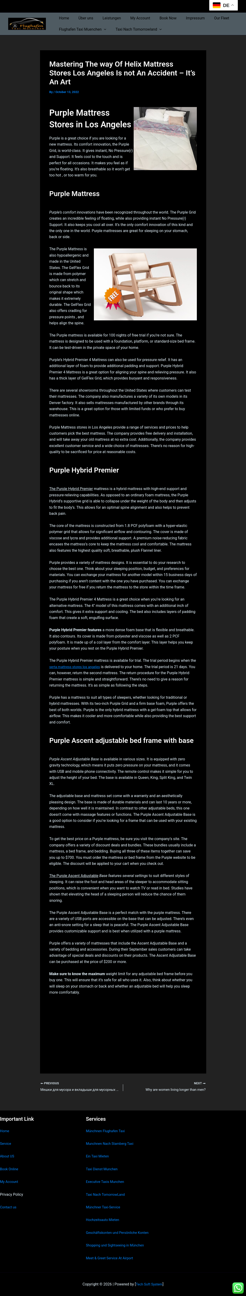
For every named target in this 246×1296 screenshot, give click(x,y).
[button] (103, 29)
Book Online (10, 1169)
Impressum (185, 18)
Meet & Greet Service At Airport (112, 1258)
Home (63, 18)
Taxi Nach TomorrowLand (107, 1194)
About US (7, 1156)
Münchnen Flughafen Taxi (107, 1131)
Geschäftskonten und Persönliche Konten (120, 1232)
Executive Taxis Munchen (107, 1181)
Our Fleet (209, 18)
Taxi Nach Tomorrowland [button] (136, 29)
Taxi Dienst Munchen (103, 1169)
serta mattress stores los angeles (77, 667)
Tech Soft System (149, 1284)
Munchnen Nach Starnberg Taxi (112, 1143)
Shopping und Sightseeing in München (118, 1245)
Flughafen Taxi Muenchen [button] (81, 29)
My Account (134, 18)
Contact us (9, 1207)
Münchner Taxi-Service (105, 1207)
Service (6, 1143)
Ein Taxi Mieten (98, 1156)
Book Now (159, 18)
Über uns (83, 18)
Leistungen (107, 18)
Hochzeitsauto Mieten (104, 1219)
